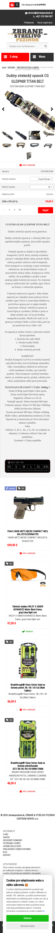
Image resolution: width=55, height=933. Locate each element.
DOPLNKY (11, 67)
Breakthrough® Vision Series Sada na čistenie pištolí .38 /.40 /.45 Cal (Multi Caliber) (28, 687)
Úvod (4, 67)
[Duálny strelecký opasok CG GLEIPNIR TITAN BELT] (27, 109)
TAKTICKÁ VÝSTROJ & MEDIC (28, 67)
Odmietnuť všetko (27, 926)
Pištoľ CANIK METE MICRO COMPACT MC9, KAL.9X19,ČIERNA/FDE (27, 533)
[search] (45, 46)
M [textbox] (49, 187)
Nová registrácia (44, 22)
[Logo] (27, 35)
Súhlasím (27, 918)
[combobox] (41, 179)
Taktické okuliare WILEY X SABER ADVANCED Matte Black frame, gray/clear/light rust (27, 609)
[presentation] (3, 109)
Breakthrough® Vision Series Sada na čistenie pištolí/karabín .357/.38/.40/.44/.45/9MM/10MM (28, 766)
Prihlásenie (29, 22)
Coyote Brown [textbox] (44, 179)
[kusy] (9, 209)
